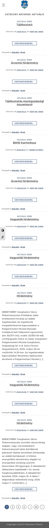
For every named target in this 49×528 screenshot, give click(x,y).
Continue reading (24, 43)
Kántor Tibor (36, 32)
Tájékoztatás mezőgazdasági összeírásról (24, 103)
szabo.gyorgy (36, 150)
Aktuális (21, 21)
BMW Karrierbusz (24, 142)
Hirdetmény (24, 295)
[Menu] (3, 4)
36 (36, 507)
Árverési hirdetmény (24, 62)
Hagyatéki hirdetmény (24, 257)
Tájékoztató (24, 24)
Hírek (29, 21)
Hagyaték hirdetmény (24, 219)
